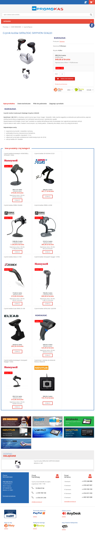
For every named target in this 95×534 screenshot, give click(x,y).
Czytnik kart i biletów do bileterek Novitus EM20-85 (44, 361)
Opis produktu (9, 104)
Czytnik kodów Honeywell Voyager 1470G (47, 257)
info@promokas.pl (37, 502)
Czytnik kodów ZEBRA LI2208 (43, 205)
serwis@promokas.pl (70, 501)
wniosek (89, 90)
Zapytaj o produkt (56, 104)
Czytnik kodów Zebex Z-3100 (12, 257)
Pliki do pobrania (40, 104)
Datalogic (62, 41)
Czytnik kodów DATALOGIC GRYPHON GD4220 (46, 461)
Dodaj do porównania (61, 84)
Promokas (47, 8)
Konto (85, 2)
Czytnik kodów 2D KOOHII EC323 (44, 153)
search (91, 15)
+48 (40, 493)
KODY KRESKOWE (16, 27)
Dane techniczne (23, 104)
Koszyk (93, 1)
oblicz (68, 90)
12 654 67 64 (39, 488)
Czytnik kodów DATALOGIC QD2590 (45, 308)
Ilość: (56, 74)
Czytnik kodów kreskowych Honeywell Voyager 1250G (15, 361)
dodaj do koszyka (67, 78)
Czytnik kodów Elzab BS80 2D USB (14, 308)
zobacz (17, 200)
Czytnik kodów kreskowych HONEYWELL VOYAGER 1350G (16, 154)
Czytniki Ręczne (28, 27)
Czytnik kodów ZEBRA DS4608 (13, 205)
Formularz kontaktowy (9, 496)
